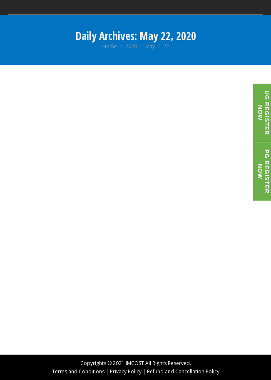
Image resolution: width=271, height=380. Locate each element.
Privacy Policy (126, 371)
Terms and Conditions (78, 371)
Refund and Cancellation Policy (183, 371)
